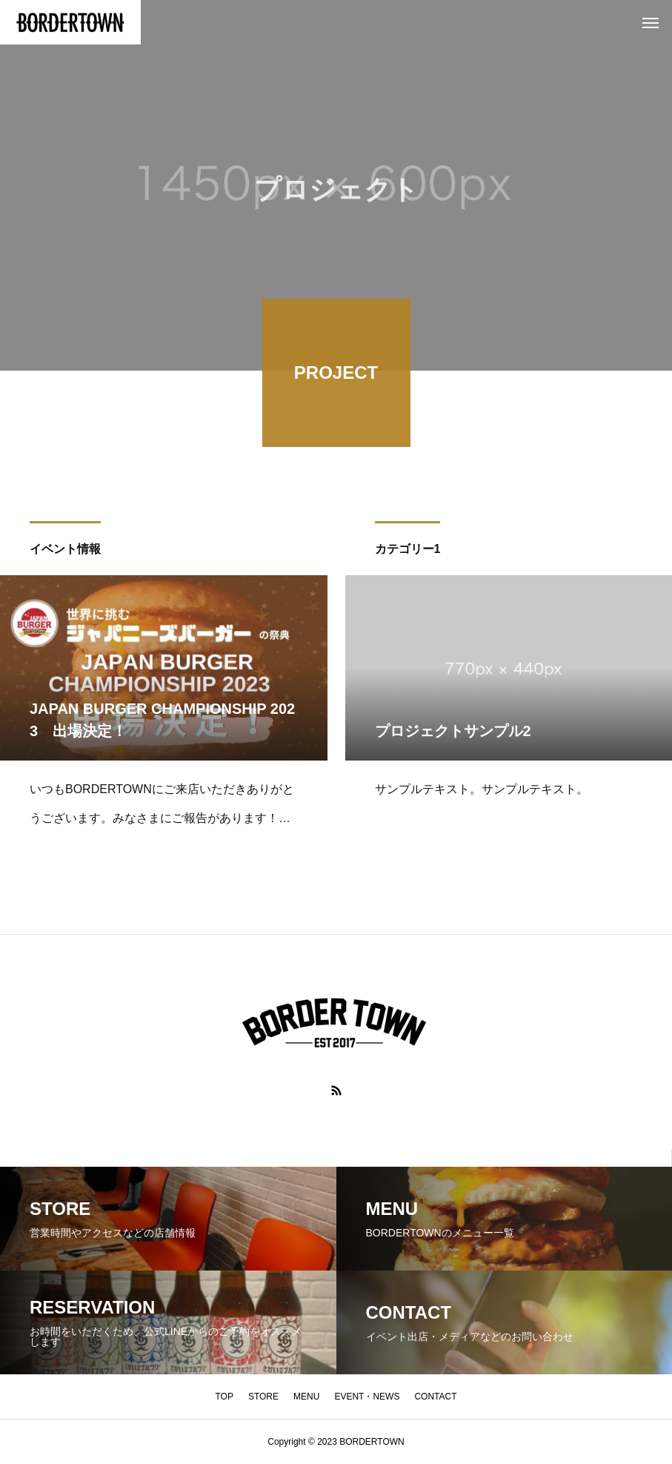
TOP (224, 1396)
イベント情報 (65, 552)
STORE (263, 1396)
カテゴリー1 (408, 552)
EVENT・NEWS (366, 1396)
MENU (306, 1396)
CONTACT (435, 1396)
